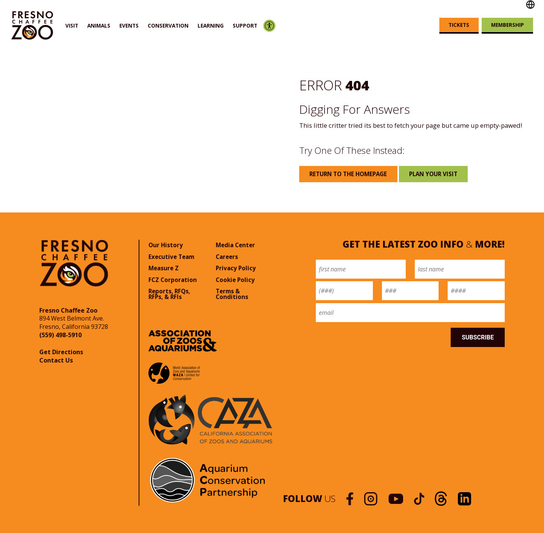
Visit (71, 25)
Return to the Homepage (348, 174)
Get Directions (61, 352)
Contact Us (56, 360)
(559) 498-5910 (60, 335)
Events (129, 25)
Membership (507, 24)
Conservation (168, 25)
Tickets (458, 24)
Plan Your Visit (433, 174)
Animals (98, 25)
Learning (211, 25)
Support (245, 25)
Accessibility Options (269, 25)
